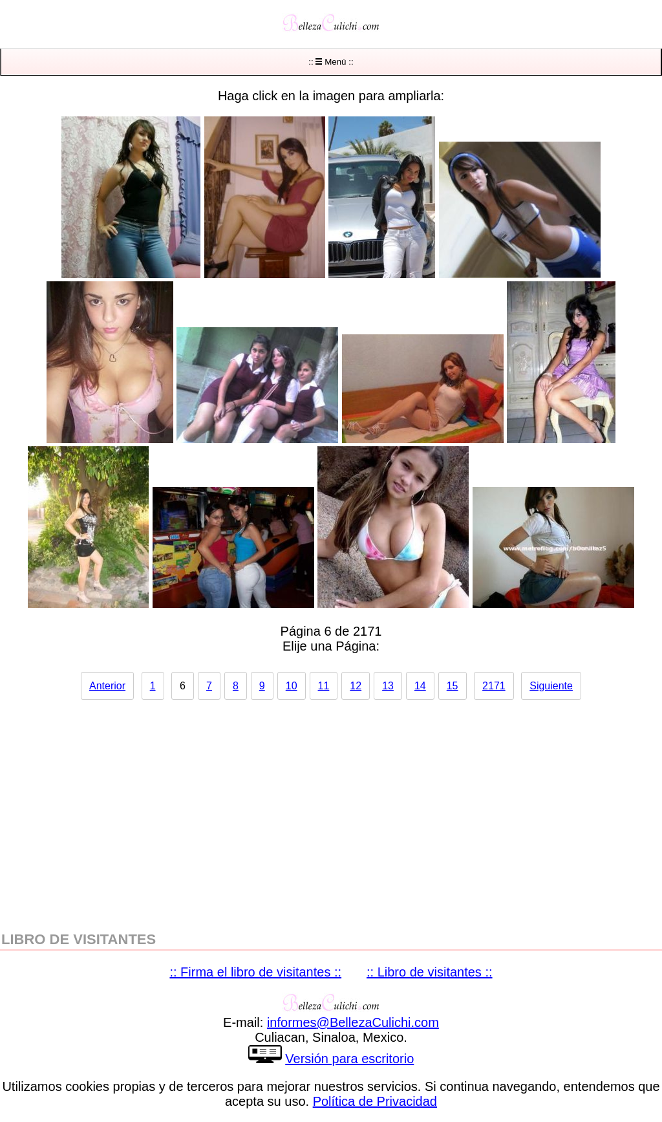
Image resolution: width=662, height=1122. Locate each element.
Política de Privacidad (375, 1101)
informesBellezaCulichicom (353, 1022)
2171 (494, 685)
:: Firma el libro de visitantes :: (255, 972)
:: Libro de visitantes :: (430, 972)
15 (452, 685)
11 (324, 685)
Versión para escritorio (349, 1059)
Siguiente (551, 685)
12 (355, 685)
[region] (331, 809)
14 (420, 685)
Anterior (107, 685)
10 (291, 685)
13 (388, 685)
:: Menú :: (330, 62)
